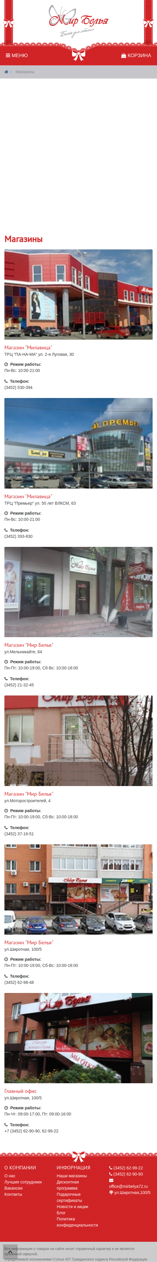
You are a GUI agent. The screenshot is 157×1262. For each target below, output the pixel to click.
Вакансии (13, 1188)
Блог (61, 1212)
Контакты (13, 1194)
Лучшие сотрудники (23, 1182)
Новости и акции (72, 1206)
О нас (9, 1175)
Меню (17, 55)
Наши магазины (72, 1175)
